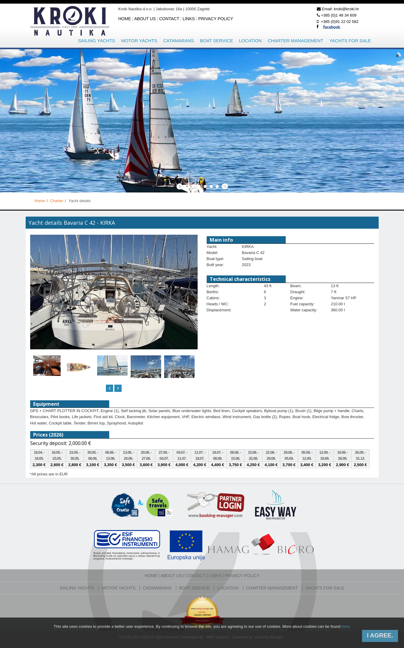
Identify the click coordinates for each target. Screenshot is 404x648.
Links (189, 18)
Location (250, 40)
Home (124, 18)
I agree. (380, 635)
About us (145, 18)
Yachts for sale (350, 40)
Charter (56, 201)
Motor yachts (139, 40)
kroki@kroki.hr (346, 9)
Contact (169, 18)
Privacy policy (215, 18)
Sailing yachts (96, 40)
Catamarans (178, 40)
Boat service (216, 40)
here (345, 626)
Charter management (295, 40)
